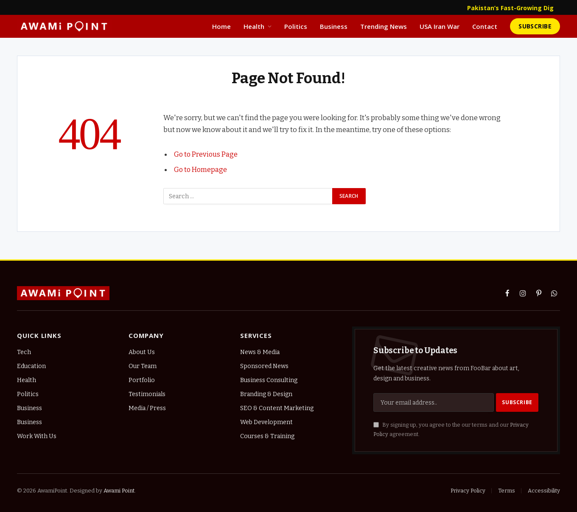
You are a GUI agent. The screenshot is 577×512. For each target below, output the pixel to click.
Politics (295, 26)
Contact (484, 26)
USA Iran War (439, 26)
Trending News (383, 26)
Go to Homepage (201, 169)
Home (221, 26)
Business (333, 26)
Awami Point (119, 490)
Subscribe (535, 26)
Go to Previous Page (207, 154)
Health (254, 26)
